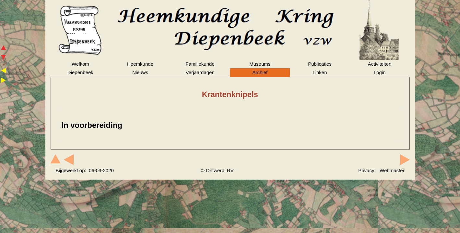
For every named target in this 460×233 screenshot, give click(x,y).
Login (380, 72)
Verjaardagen (200, 72)
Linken (320, 72)
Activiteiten (380, 64)
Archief (259, 72)
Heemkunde (140, 64)
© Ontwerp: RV (217, 170)
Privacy (366, 170)
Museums (259, 64)
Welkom (80, 64)
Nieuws (140, 72)
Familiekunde (200, 64)
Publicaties (320, 64)
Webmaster (392, 170)
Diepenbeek (80, 72)
